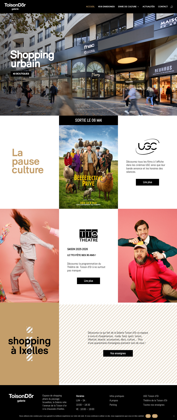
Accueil (90, 7)
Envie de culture (127, 7)
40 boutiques (21, 73)
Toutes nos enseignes (153, 404)
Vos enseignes (106, 7)
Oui (148, 416)
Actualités (149, 7)
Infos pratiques (117, 396)
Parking (113, 404)
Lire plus (147, 182)
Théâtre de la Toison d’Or (155, 400)
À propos (114, 400)
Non (155, 416)
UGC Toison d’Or (151, 396)
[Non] (174, 416)
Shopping (32, 55)
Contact (163, 7)
